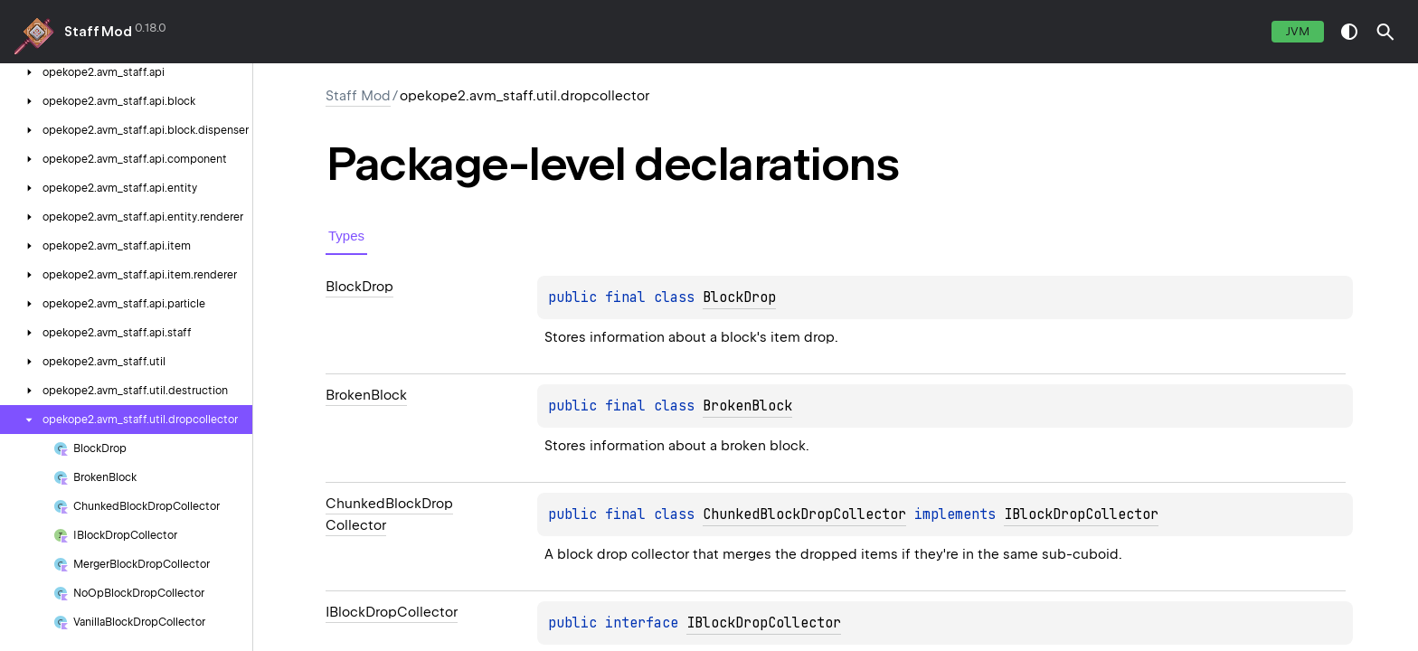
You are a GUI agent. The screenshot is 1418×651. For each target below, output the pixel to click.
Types (346, 235)
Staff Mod (98, 32)
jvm (1297, 31)
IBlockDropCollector (1081, 514)
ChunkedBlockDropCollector (804, 514)
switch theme (1349, 32)
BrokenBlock (747, 406)
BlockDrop (739, 297)
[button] (1385, 32)
